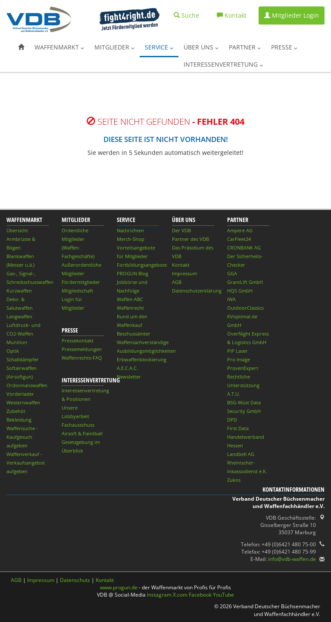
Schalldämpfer (22, 359)
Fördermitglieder (81, 282)
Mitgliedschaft (77, 290)
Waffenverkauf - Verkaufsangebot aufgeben (25, 462)
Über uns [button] (201, 47)
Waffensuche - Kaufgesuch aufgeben (22, 437)
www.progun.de (118, 587)
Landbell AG (240, 454)
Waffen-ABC (130, 299)
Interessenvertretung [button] (223, 64)
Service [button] (159, 47)
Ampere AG (240, 230)
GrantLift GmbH (245, 282)
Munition (16, 342)
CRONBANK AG (244, 247)
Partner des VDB (190, 239)
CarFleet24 (239, 239)
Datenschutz (75, 580)
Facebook (200, 594)
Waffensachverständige (143, 342)
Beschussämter (133, 333)
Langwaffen (19, 316)
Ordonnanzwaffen (26, 385)
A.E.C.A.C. (127, 368)
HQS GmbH (240, 290)
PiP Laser (237, 351)
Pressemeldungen (82, 349)
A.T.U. (233, 394)
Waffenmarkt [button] (59, 47)
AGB (176, 282)
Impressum (184, 273)
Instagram (159, 594)
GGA (232, 273)
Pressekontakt (78, 340)
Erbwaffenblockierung (141, 359)
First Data (238, 428)
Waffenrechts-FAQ (82, 357)
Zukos (233, 480)
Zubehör (16, 411)
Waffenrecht (130, 308)
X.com (180, 594)
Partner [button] (245, 47)
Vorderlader (20, 394)
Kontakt (181, 265)
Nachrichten (130, 230)
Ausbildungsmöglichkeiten (146, 351)
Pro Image (238, 359)
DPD (232, 419)
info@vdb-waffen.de (292, 559)
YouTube (223, 594)
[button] (21, 47)
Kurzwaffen (19, 290)
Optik (12, 351)
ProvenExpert (242, 368)
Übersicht (17, 230)
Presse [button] (284, 47)
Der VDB (181, 230)
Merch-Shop (130, 239)
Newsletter (129, 376)
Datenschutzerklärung (197, 290)
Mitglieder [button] (114, 47)
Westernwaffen (23, 402)
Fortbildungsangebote (142, 265)
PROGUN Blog (132, 273)
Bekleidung (18, 419)
